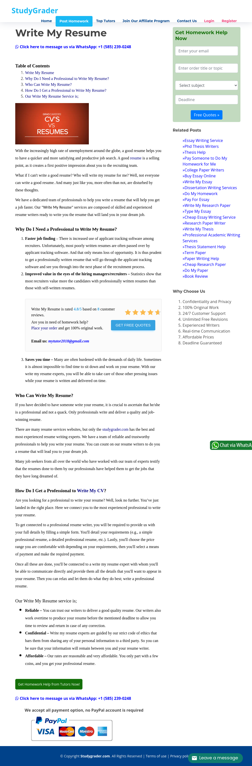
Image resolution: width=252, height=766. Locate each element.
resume (136, 158)
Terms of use (156, 756)
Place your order (44, 328)
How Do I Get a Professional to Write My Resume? (65, 90)
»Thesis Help (194, 152)
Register (229, 21)
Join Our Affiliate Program (146, 21)
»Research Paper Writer (204, 223)
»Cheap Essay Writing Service (209, 217)
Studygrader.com (95, 756)
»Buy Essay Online (199, 176)
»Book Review (195, 276)
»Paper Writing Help (201, 258)
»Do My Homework (200, 193)
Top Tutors (105, 21)
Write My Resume (39, 73)
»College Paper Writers (203, 170)
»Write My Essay (197, 181)
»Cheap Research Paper (204, 264)
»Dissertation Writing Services (210, 187)
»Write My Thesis (198, 229)
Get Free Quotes (133, 325)
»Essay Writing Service (203, 140)
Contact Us (187, 21)
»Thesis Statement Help (204, 246)
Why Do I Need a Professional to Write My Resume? (67, 79)
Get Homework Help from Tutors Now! (49, 684)
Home (46, 21)
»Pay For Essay (196, 199)
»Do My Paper (195, 270)
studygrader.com (115, 429)
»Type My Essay (197, 211)
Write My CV (90, 490)
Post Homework (74, 21)
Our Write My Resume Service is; (52, 96)
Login (209, 21)
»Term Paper (194, 252)
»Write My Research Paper (207, 205)
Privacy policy (181, 756)
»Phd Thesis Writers (201, 146)
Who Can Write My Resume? (48, 84)
